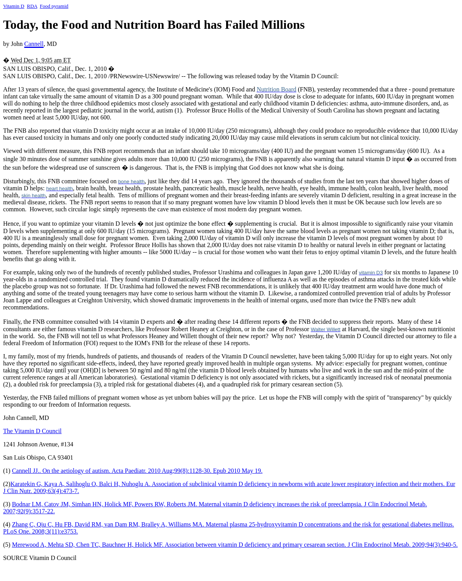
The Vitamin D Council (32, 431)
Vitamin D (13, 6)
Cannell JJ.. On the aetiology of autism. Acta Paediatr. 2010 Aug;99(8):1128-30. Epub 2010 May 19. (137, 470)
